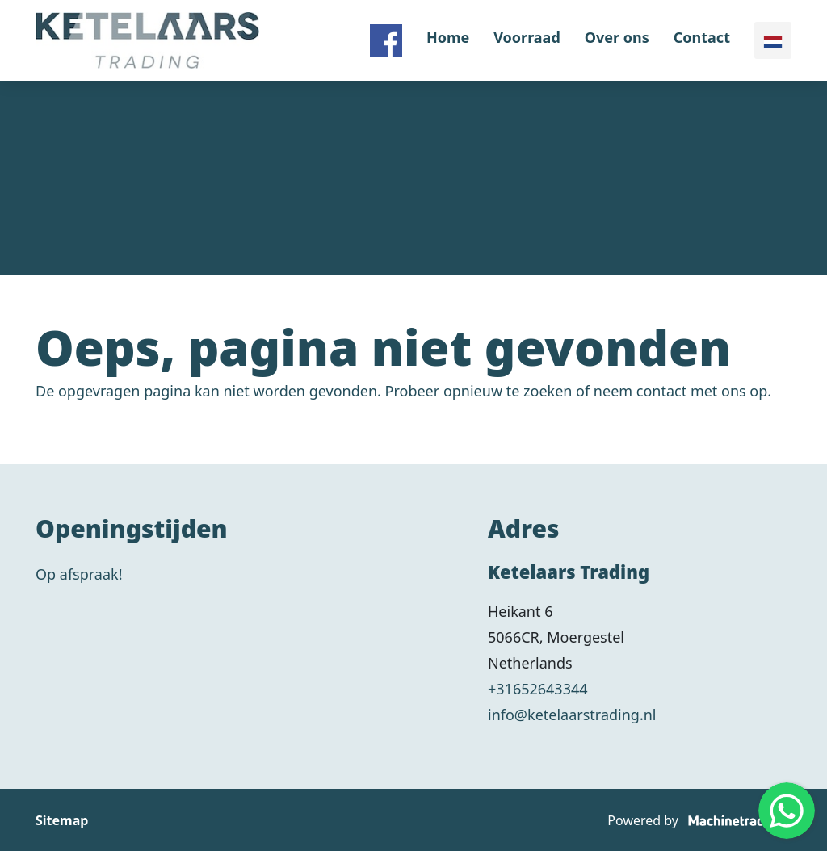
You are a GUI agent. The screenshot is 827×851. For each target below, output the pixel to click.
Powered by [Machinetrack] (699, 820)
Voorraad (526, 37)
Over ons (617, 37)
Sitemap (62, 820)
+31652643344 (538, 688)
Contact (702, 37)
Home (447, 37)
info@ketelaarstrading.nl (572, 714)
